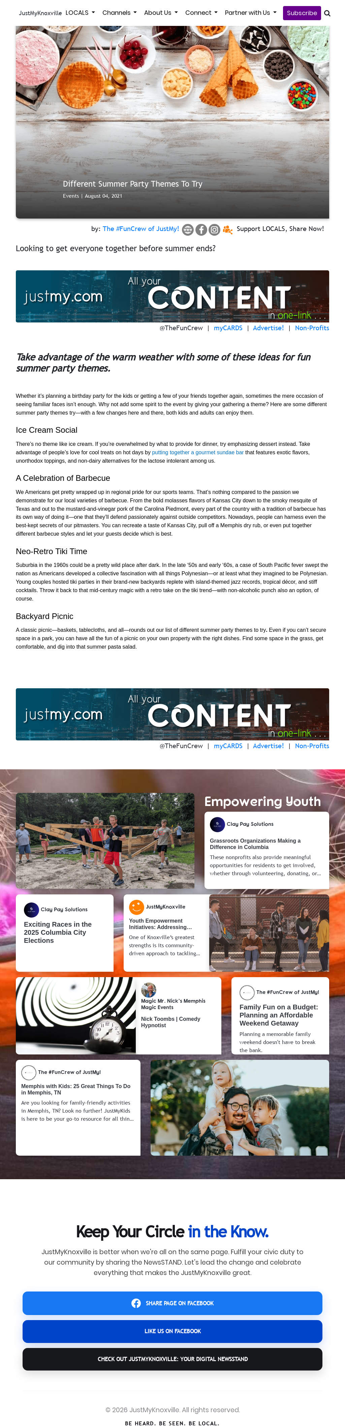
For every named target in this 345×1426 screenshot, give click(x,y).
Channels (117, 12)
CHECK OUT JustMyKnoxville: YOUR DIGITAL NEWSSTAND (172, 1372)
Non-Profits (312, 327)
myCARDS (228, 327)
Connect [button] (199, 12)
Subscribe (302, 13)
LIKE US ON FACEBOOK (172, 1338)
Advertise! (268, 327)
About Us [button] (158, 12)
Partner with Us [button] (248, 12)
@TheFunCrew (181, 327)
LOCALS (78, 12)
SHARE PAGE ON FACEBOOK (173, 1305)
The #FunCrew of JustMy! (141, 228)
